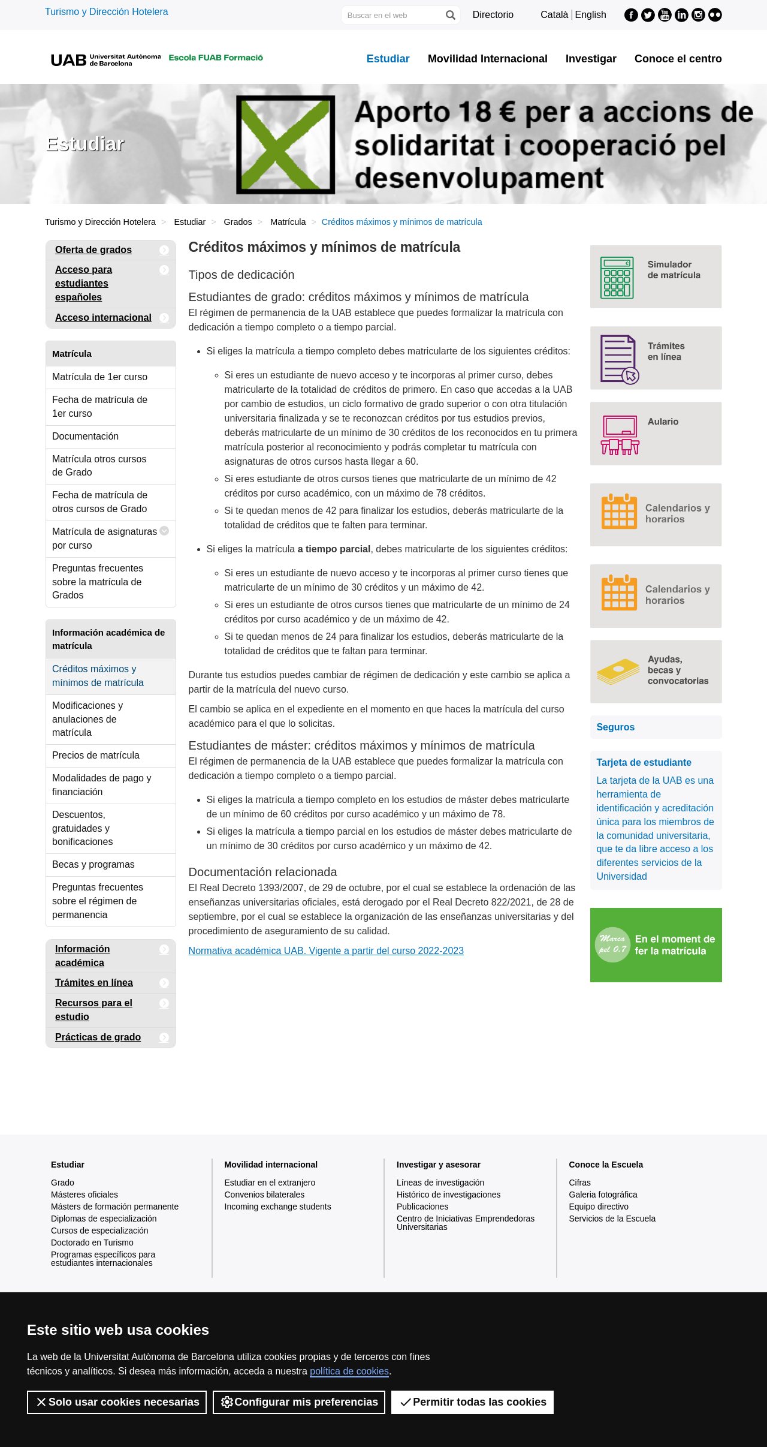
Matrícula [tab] (72, 353)
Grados (238, 222)
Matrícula (288, 222)
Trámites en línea (112, 983)
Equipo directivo (599, 1206)
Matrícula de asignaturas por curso (111, 535)
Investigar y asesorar (439, 1164)
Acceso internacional (112, 318)
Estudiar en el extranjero (270, 1182)
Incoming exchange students (278, 1206)
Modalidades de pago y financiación (101, 785)
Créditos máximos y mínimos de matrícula (98, 676)
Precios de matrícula (96, 755)
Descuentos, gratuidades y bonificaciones (82, 828)
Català (554, 15)
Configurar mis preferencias (299, 1402)
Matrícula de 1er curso (99, 377)
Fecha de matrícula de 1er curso (99, 407)
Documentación (85, 436)
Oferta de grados (112, 250)
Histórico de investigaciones (449, 1194)
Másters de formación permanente (115, 1206)
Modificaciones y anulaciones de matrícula (87, 719)
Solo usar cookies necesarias (117, 1402)
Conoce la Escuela (606, 1164)
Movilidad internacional (271, 1164)
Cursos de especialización (100, 1230)
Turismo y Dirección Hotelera (106, 12)
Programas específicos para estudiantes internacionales (103, 1259)
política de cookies (349, 1371)
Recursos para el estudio (112, 1008)
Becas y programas (93, 864)
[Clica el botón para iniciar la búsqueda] (450, 15)
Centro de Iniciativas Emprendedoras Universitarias (466, 1223)
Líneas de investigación (440, 1182)
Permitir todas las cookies (472, 1402)
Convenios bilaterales (265, 1194)
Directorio (493, 15)
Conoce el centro (678, 58)
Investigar (591, 58)
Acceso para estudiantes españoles (112, 281)
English (590, 15)
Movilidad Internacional (488, 58)
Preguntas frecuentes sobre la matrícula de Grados (97, 582)
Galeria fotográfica (603, 1194)
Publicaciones (422, 1206)
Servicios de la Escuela (612, 1218)
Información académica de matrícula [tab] (108, 638)
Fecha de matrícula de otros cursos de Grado (99, 502)
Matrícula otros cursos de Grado (99, 466)
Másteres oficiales (84, 1194)
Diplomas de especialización (104, 1218)
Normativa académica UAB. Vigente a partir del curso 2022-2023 (326, 951)
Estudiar (388, 58)
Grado (62, 1182)
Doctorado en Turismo (92, 1242)
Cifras (580, 1182)
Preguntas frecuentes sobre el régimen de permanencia (97, 901)
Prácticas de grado (112, 1038)
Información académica (112, 954)
